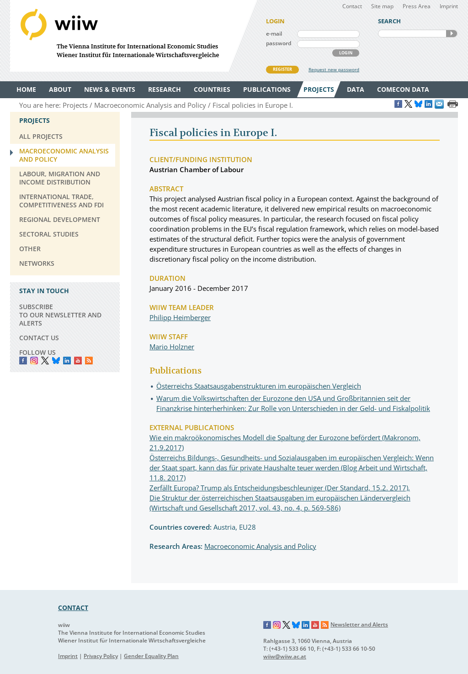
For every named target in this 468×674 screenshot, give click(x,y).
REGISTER (282, 69)
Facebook (23, 360)
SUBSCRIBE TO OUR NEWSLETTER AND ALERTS (60, 314)
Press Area (417, 6)
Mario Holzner (171, 346)
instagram (34, 360)
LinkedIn (67, 360)
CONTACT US (39, 337)
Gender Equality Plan (151, 656)
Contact (352, 6)
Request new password (333, 69)
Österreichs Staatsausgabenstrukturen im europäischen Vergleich (258, 385)
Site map (382, 6)
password (278, 43)
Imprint (449, 6)
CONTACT (73, 607)
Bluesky (56, 360)
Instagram (277, 625)
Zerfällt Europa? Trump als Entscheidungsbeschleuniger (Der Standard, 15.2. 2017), (279, 487)
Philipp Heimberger (180, 317)
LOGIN (345, 53)
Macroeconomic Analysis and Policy (260, 546)
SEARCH (451, 33)
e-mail (274, 33)
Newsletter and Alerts (359, 624)
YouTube (78, 360)
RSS (89, 360)
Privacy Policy (101, 656)
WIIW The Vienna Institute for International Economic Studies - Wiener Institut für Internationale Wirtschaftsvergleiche (133, 36)
